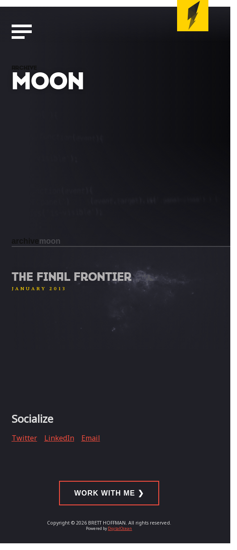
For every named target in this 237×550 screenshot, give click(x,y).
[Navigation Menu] (22, 32)
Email (90, 438)
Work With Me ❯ (109, 493)
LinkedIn (59, 438)
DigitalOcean (120, 528)
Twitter (24, 438)
